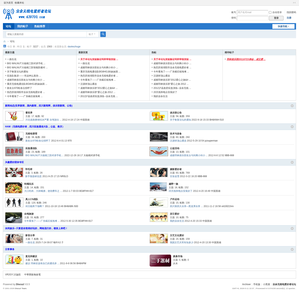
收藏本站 (19, 2)
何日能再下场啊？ (34, 206)
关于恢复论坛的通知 (17, 71)
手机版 (256, 284)
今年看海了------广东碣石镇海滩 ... (24, 96)
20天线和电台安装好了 (165, 92)
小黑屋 (266, 284)
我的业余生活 (161, 96)
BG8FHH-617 (86, 191)
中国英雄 (85, 119)
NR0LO (64, 176)
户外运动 (174, 199)
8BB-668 (229, 155)
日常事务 (9, 249)
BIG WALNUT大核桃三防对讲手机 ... (26, 63)
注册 (289, 17)
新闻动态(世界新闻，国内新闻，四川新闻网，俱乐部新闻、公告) (38, 105)
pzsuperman (211, 140)
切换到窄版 (294, 3)
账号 (233, 12)
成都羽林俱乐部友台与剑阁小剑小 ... (26, 79)
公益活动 (174, 148)
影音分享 (30, 235)
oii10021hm (228, 206)
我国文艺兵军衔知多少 (181, 242)
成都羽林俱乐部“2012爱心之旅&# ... (99, 88)
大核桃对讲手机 (92, 155)
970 (70, 140)
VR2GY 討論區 (13, 274)
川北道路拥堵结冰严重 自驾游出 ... (43, 119)
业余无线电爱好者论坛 (4, 41)
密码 (233, 17)
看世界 (28, 112)
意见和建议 (31, 256)
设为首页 (8, 2)
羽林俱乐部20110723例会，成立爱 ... (246, 59)
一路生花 (11, 59)
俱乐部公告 (176, 112)
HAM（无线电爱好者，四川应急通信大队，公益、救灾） (34, 126)
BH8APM (81, 263)
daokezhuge (74, 46)
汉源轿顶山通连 (88, 84)
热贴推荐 (39, 26)
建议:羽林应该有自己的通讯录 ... (42, 263)
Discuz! (20, 284)
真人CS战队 (31, 199)
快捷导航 (282, 26)
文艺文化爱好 (177, 235)
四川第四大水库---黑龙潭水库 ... (186, 206)
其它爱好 (174, 214)
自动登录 (275, 12)
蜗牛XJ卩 (58, 242)
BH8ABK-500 (71, 206)
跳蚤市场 (177, 256)
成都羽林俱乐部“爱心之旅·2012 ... (97, 92)
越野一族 (173, 184)
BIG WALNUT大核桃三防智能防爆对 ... (27, 67)
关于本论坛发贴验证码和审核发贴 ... (99, 59)
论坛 (8, 26)
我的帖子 (22, 26)
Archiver (246, 284)
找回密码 (291, 12)
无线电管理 (31, 133)
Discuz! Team (21, 288)
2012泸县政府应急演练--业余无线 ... (99, 96)
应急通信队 (31, 148)
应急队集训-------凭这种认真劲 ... (24, 75)
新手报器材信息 (33, 176)
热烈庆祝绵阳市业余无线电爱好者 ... (26, 92)
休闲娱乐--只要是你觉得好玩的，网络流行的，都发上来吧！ (36, 228)
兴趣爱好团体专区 (14, 162)
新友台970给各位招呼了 (19, 88)
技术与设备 (176, 133)
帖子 (91, 34)
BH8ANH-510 (216, 119)
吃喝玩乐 (29, 184)
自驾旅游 (29, 214)
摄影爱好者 (176, 169)
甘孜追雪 (174, 176)
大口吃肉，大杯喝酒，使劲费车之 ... (43, 191)
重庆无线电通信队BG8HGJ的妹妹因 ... (27, 84)
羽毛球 (28, 169)
